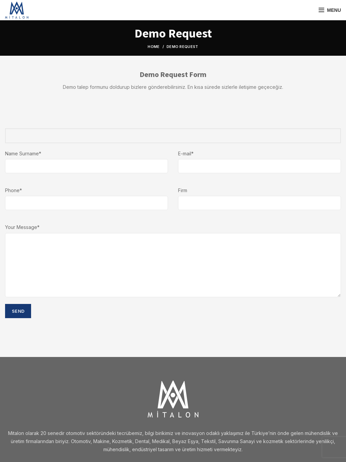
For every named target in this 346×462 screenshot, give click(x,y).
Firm (182, 190)
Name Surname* (23, 153)
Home (153, 46)
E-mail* (186, 153)
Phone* (13, 190)
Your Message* (22, 227)
